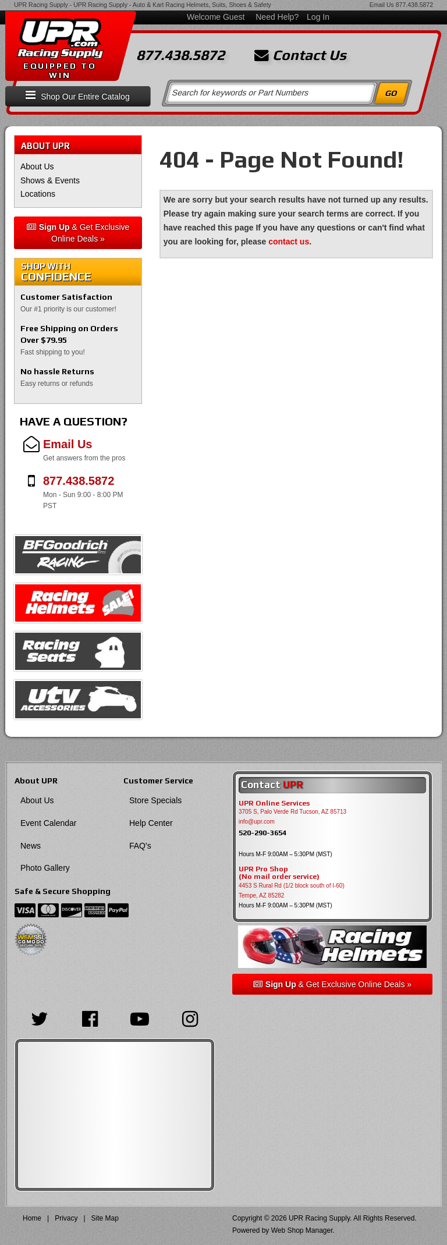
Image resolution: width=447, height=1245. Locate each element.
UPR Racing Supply (41, 4)
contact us (288, 241)
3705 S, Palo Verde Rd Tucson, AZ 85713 (292, 811)
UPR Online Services (274, 803)
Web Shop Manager (302, 1230)
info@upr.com (257, 821)
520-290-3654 (262, 832)
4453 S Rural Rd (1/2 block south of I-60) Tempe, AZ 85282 (292, 890)
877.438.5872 (414, 4)
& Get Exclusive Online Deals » (78, 232)
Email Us (382, 4)
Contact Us (300, 55)
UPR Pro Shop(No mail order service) (279, 873)
